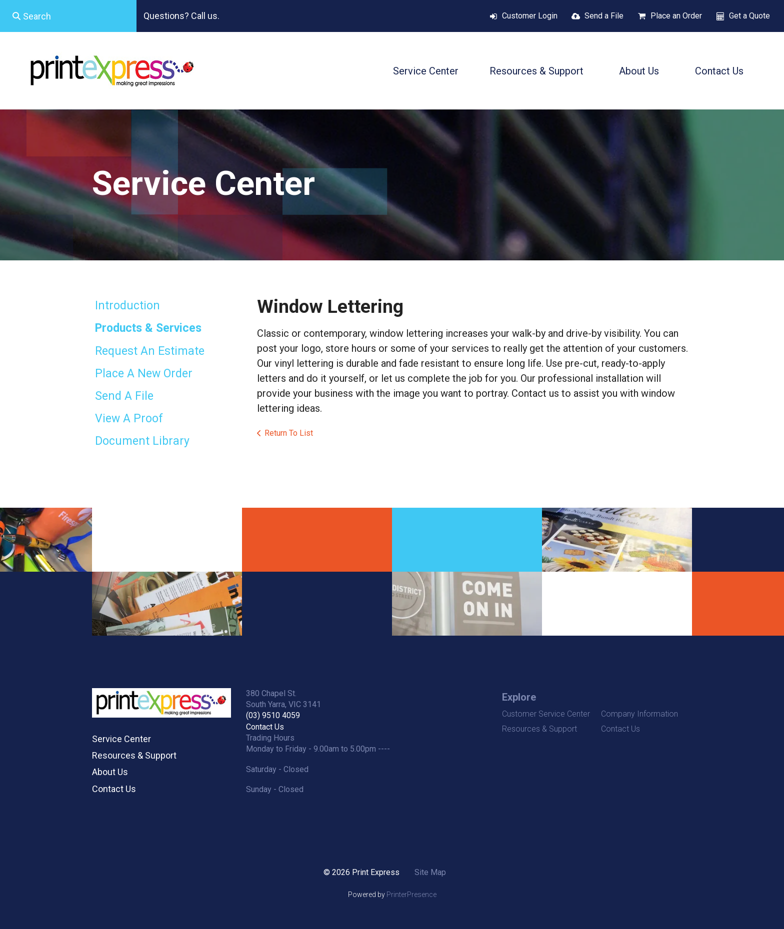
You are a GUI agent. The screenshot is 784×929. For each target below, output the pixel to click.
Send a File (604, 15)
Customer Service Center (546, 714)
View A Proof (129, 418)
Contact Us (719, 71)
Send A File (124, 396)
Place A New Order (143, 373)
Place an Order (676, 15)
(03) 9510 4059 (273, 715)
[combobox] (68, 16)
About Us (639, 71)
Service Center (425, 71)
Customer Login (530, 15)
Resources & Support (537, 71)
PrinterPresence (411, 895)
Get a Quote (749, 15)
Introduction (127, 305)
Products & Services (148, 328)
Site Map (430, 872)
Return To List (288, 433)
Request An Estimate (149, 351)
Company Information (639, 714)
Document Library (142, 441)
